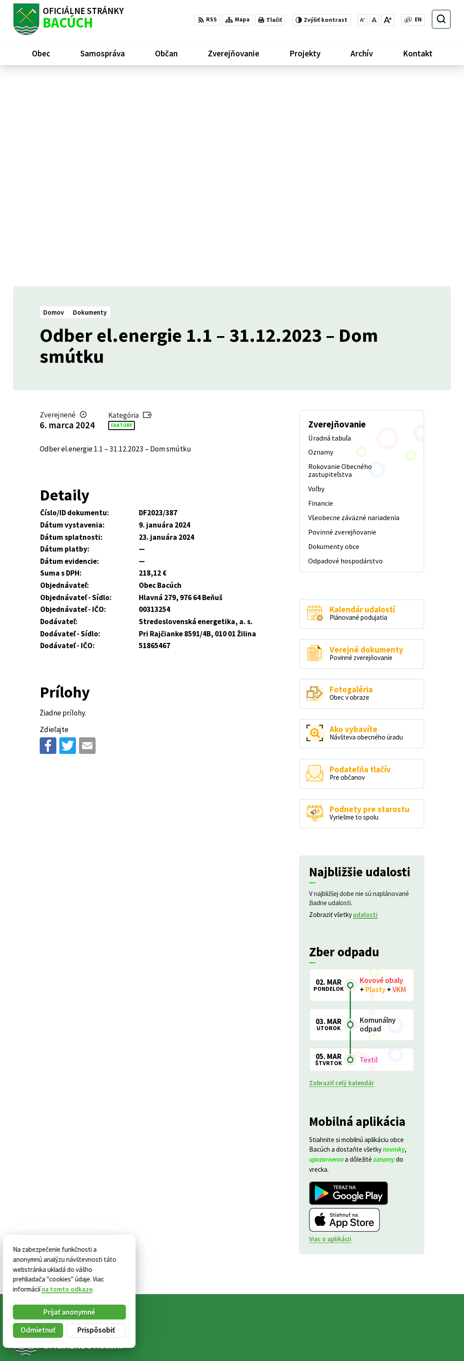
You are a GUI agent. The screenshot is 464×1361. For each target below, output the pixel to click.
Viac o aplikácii (330, 1031)
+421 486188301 (405, 1332)
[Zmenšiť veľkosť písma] (362, 20)
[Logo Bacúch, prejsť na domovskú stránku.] (68, 19)
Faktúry (121, 217)
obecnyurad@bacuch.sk (416, 1342)
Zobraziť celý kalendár (341, 875)
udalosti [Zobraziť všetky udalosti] (365, 707)
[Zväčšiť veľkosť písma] (387, 20)
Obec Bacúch (78, 1166)
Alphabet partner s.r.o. (120, 1158)
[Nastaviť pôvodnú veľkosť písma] (374, 20)
